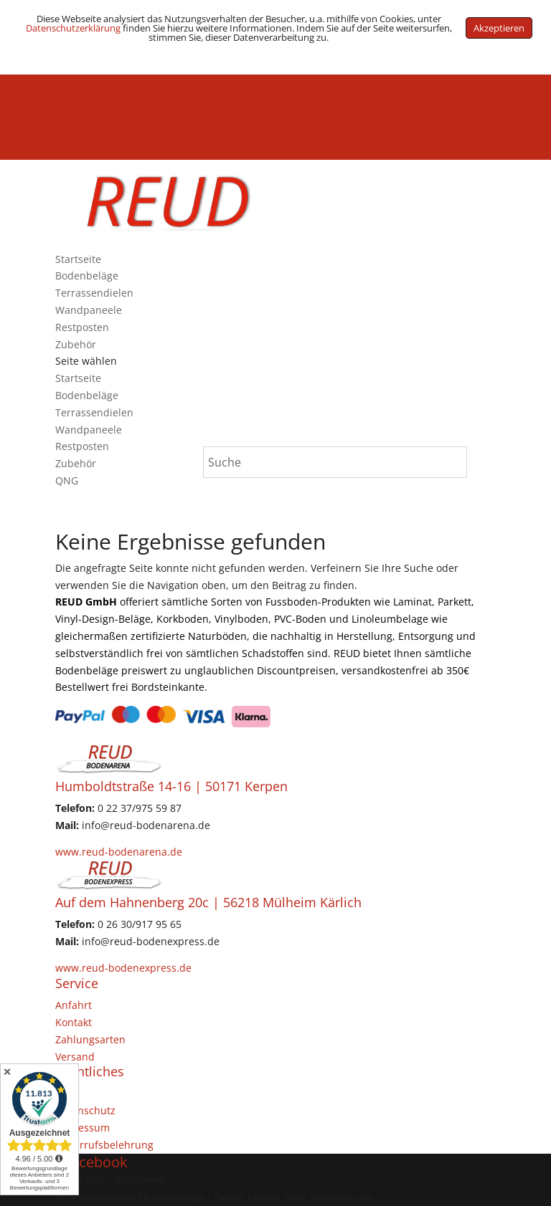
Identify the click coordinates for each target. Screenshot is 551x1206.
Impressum (82, 1127)
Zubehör (75, 344)
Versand (75, 1056)
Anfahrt (73, 1005)
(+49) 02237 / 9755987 (107, 83)
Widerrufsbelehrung (104, 1145)
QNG (66, 133)
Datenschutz (85, 1110)
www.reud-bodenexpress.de (123, 968)
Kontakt (73, 1022)
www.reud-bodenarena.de (118, 851)
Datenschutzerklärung (73, 27)
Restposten (82, 327)
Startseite (78, 259)
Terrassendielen (94, 293)
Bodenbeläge (86, 275)
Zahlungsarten (90, 1039)
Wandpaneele (88, 310)
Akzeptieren (499, 27)
